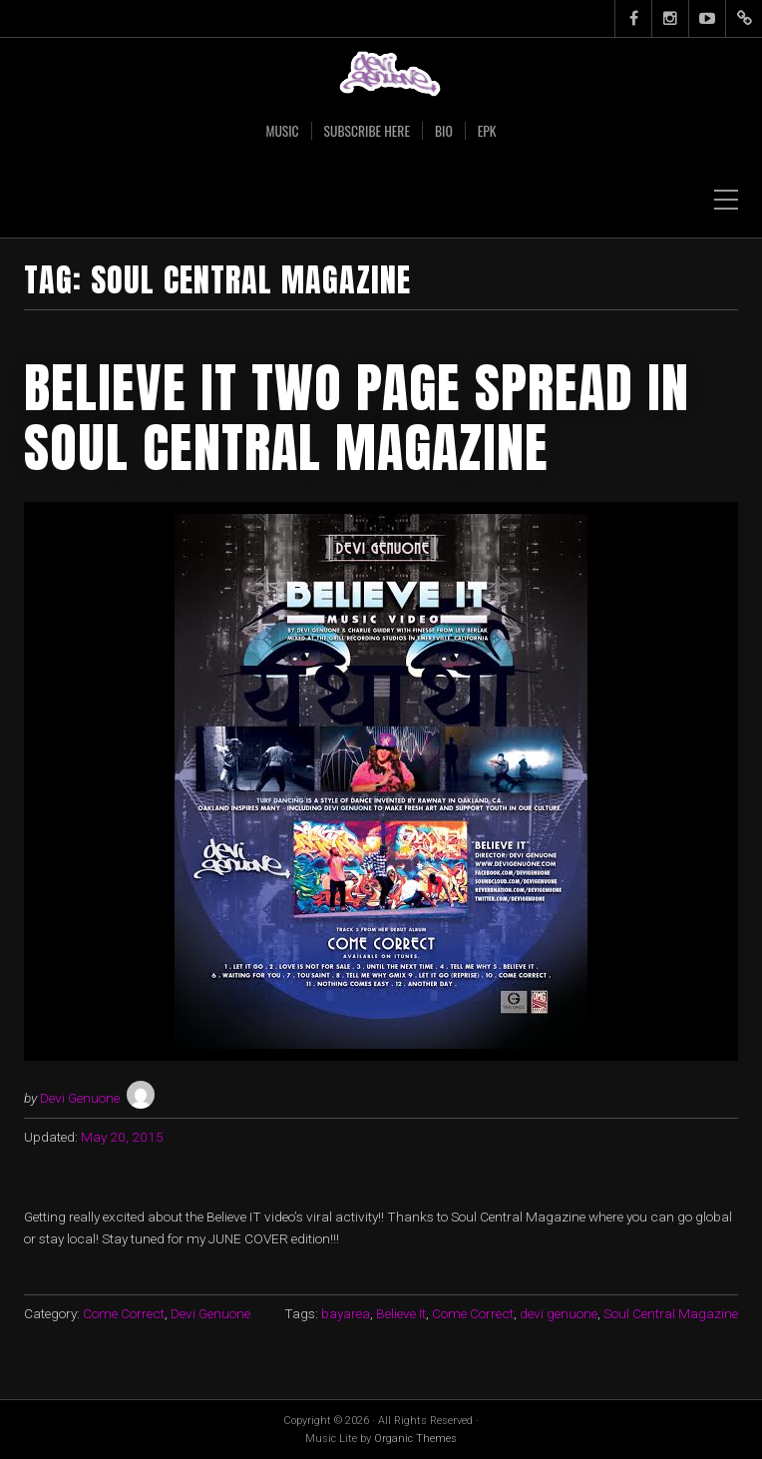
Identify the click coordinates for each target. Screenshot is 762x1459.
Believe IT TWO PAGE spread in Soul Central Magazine (356, 417)
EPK (487, 131)
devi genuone (558, 1313)
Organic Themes (415, 1438)
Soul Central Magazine (670, 1313)
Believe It (401, 1313)
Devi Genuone (80, 1098)
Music (281, 131)
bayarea (345, 1313)
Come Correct (124, 1313)
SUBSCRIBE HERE (367, 131)
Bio (444, 131)
